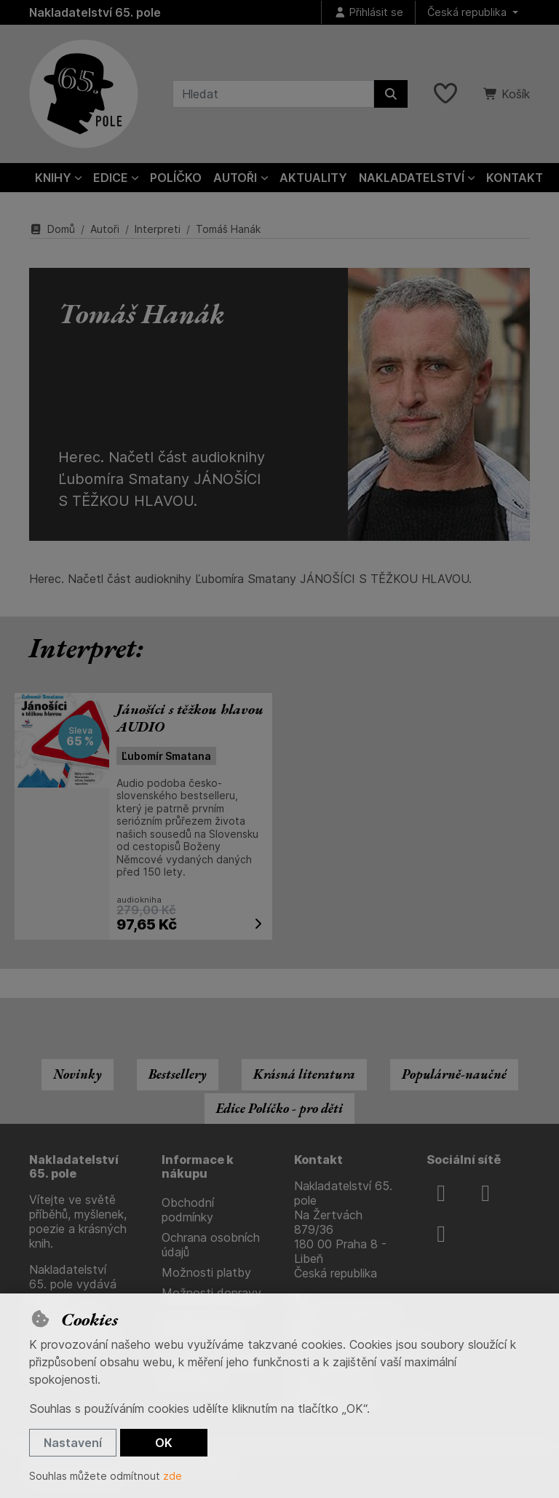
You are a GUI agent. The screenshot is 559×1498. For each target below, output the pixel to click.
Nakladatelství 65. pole (95, 12)
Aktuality (313, 177)
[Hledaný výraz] (273, 94)
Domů (52, 229)
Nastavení (73, 1442)
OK (164, 1442)
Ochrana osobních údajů (211, 1244)
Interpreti (158, 229)
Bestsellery (177, 1074)
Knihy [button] (53, 177)
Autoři (104, 229)
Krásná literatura (304, 1074)
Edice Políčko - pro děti (279, 1108)
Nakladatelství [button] (411, 177)
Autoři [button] (235, 177)
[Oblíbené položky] (445, 94)
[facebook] (441, 1193)
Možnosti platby (206, 1272)
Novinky (77, 1074)
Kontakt (514, 177)
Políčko (176, 177)
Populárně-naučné (454, 1074)
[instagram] (485, 1193)
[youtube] (441, 1233)
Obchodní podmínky (188, 1209)
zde (172, 1476)
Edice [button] (110, 177)
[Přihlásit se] (368, 13)
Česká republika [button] (468, 12)
